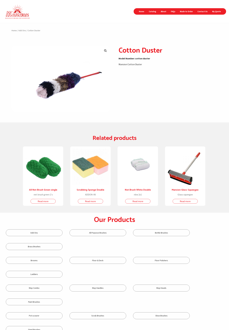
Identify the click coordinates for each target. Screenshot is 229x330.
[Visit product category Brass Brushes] (198, 232)
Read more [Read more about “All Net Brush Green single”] (43, 201)
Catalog (152, 11)
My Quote (216, 11)
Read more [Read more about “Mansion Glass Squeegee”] (185, 201)
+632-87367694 (81, 319)
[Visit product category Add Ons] (30, 232)
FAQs (173, 11)
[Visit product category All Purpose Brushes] (86, 232)
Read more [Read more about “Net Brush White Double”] (137, 201)
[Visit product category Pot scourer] (30, 274)
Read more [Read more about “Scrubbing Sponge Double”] (90, 201)
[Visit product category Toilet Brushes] (30, 288)
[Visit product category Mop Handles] (86, 260)
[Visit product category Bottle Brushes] (142, 232)
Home (141, 11)
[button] (105, 50)
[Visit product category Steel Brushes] (198, 274)
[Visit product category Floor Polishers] (142, 246)
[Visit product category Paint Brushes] (198, 260)
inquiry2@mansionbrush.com (169, 311)
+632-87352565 (81, 316)
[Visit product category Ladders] (198, 246)
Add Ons (22, 30)
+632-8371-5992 (124, 316)
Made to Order (186, 11)
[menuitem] (141, 11)
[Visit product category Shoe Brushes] (142, 274)
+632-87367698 (92, 316)
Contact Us (202, 11)
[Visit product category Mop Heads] (142, 260)
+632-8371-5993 (124, 319)
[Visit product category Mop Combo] (30, 260)
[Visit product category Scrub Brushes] (86, 274)
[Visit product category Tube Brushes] (86, 288)
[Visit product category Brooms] (30, 246)
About (163, 11)
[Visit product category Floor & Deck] (86, 246)
